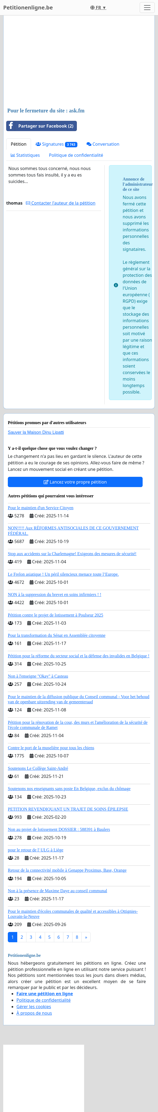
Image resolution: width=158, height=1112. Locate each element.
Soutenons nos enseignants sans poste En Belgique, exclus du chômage (69, 788)
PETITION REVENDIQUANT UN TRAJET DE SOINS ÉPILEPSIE (68, 809)
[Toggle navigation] (147, 7)
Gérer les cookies (33, 1007)
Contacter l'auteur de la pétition (60, 203)
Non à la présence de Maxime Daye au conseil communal (57, 890)
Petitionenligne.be (28, 7)
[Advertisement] (79, 62)
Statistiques (25, 155)
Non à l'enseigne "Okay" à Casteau (38, 676)
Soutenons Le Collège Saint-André (38, 768)
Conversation (103, 144)
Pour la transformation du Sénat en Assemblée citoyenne (56, 635)
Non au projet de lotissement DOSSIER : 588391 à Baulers (59, 829)
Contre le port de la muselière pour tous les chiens (51, 747)
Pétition (18, 144)
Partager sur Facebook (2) (39, 126)
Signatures (56, 144)
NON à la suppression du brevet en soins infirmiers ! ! (54, 594)
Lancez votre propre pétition (75, 482)
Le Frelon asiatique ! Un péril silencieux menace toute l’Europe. (63, 574)
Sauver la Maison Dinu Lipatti (36, 432)
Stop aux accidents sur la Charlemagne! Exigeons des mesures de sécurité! (72, 553)
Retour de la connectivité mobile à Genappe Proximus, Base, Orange (67, 870)
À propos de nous (34, 1013)
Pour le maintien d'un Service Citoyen (40, 507)
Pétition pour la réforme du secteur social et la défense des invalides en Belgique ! (78, 656)
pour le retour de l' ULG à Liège (35, 850)
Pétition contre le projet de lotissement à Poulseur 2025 (55, 615)
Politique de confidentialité (76, 155)
